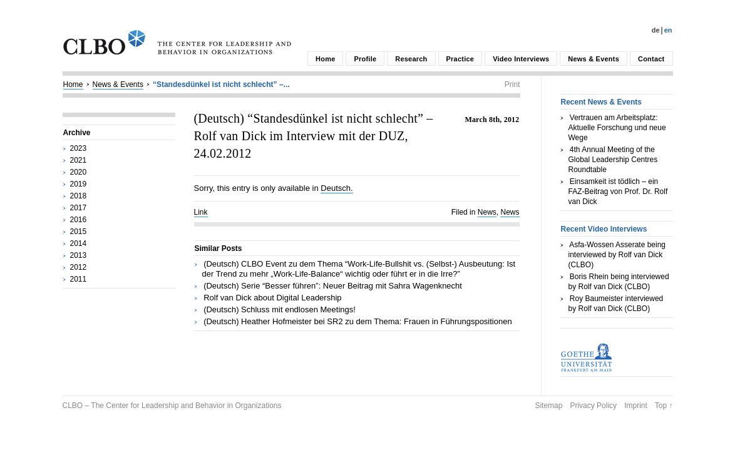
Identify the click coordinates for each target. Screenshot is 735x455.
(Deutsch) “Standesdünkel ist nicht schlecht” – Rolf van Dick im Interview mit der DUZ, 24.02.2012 (313, 135)
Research (411, 59)
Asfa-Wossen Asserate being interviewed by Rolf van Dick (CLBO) (617, 254)
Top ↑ (664, 405)
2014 (78, 243)
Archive (77, 132)
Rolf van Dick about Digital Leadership (272, 297)
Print (512, 84)
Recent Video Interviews (604, 229)
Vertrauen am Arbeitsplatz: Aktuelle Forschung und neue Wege (617, 127)
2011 (78, 279)
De (656, 30)
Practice (460, 59)
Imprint (635, 405)
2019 (78, 184)
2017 (78, 207)
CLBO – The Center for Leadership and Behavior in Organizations (172, 405)
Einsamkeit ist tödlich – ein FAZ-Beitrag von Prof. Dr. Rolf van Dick (618, 191)
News (487, 212)
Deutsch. (336, 188)
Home (325, 59)
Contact (651, 59)
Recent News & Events (601, 102)
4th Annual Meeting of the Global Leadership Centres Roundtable (613, 159)
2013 (78, 255)
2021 (78, 160)
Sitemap (548, 405)
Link (201, 212)
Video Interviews (521, 59)
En (668, 30)
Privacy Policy (593, 405)
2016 (78, 219)
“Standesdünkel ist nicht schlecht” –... (221, 84)
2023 (78, 148)
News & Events (593, 59)
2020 (78, 172)
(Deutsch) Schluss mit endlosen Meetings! (279, 309)
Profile (365, 59)
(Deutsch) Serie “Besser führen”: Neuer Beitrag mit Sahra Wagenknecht (332, 285)
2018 (78, 196)
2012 (78, 267)
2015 (78, 231)
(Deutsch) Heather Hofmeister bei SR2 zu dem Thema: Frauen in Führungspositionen (357, 321)
